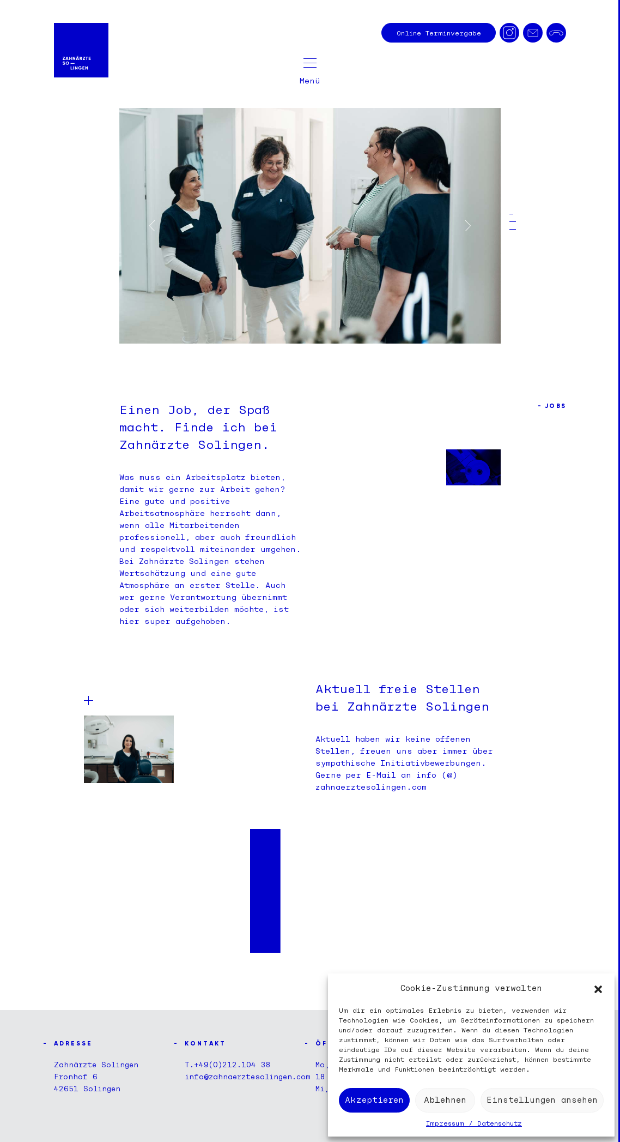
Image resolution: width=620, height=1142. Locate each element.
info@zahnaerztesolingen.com (248, 1076)
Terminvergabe (439, 33)
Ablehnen (445, 1100)
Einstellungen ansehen (542, 1100)
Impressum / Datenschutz (474, 1123)
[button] (598, 988)
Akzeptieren (374, 1100)
